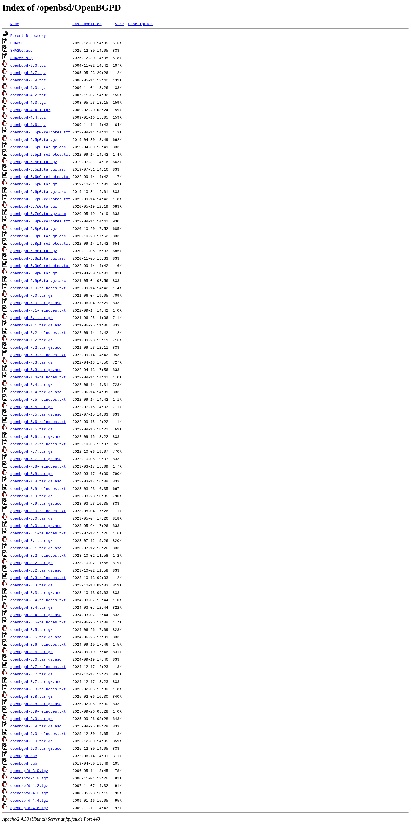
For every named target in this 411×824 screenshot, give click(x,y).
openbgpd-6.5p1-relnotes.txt (40, 154)
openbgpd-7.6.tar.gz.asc (35, 436)
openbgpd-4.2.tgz (28, 94)
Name (14, 23)
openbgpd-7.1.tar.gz (31, 317)
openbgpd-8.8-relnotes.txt (38, 688)
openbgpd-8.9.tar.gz (31, 718)
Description (140, 23)
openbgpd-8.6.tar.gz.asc (35, 659)
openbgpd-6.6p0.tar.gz (33, 184)
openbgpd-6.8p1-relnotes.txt (40, 243)
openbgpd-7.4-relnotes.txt (38, 377)
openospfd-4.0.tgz (29, 778)
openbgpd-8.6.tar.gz (31, 651)
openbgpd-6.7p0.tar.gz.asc (38, 213)
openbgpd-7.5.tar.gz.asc (35, 414)
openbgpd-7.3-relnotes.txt (38, 354)
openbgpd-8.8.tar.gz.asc (35, 703)
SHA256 (17, 42)
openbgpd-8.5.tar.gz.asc (35, 636)
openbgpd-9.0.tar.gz (31, 740)
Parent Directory (28, 35)
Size (119, 23)
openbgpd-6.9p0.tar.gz (33, 273)
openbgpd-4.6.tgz (28, 124)
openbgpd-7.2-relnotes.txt (38, 332)
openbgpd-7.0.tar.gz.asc (35, 302)
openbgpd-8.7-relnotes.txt (38, 666)
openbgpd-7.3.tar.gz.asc (35, 369)
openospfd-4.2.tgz (29, 785)
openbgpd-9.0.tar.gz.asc (35, 748)
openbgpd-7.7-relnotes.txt (38, 443)
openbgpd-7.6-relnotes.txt (38, 421)
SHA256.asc (21, 50)
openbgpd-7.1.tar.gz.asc (35, 325)
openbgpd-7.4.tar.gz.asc (35, 391)
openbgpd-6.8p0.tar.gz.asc (38, 235)
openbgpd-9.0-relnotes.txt (38, 733)
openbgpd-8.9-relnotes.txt (38, 711)
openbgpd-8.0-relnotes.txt (38, 510)
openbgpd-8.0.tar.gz (31, 518)
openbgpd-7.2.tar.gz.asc (35, 347)
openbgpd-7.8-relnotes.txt (38, 466)
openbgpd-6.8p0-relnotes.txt (40, 221)
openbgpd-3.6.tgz (28, 65)
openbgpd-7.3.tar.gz (31, 362)
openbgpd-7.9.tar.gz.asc (35, 503)
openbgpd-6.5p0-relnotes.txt (40, 132)
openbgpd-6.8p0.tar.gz (33, 228)
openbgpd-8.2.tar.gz (31, 562)
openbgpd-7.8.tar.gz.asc (35, 481)
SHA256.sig (21, 57)
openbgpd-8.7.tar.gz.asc (35, 681)
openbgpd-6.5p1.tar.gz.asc (38, 169)
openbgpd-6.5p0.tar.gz (33, 139)
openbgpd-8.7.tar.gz (31, 674)
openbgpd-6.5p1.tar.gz (33, 161)
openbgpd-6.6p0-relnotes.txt (40, 176)
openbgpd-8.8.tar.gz (31, 696)
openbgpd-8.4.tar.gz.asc (35, 614)
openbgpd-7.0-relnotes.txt (38, 287)
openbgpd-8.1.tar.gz (31, 540)
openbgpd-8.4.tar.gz (31, 607)
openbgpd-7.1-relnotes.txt (38, 310)
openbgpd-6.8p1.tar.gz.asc (38, 258)
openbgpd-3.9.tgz (28, 80)
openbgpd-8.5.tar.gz (31, 629)
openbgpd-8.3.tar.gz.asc (35, 592)
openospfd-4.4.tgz (29, 800)
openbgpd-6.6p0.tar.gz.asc (38, 191)
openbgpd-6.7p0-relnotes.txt (40, 198)
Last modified (86, 23)
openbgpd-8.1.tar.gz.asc (35, 547)
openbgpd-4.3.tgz (28, 102)
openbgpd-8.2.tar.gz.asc (35, 570)
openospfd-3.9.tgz (29, 770)
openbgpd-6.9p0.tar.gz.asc (38, 280)
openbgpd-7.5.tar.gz (31, 406)
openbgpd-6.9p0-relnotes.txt (40, 265)
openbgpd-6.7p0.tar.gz (33, 206)
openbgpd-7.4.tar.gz (31, 384)
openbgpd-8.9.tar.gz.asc (35, 726)
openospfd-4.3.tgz (29, 792)
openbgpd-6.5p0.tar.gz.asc (38, 146)
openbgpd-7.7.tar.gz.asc (35, 458)
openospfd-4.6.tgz (29, 807)
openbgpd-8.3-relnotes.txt (38, 577)
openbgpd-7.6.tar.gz (31, 429)
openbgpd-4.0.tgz (28, 87)
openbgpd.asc (23, 755)
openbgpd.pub (23, 763)
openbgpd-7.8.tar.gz (31, 473)
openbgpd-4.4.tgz (28, 117)
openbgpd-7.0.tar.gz (31, 295)
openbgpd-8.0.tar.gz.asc (35, 525)
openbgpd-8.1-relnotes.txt (38, 533)
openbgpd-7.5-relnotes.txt (38, 399)
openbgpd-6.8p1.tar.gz (33, 250)
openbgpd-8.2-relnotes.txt (38, 555)
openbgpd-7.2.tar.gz (31, 339)
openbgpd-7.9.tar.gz (31, 495)
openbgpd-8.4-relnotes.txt (38, 599)
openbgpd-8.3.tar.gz (31, 585)
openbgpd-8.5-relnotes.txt (38, 622)
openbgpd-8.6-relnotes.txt (38, 644)
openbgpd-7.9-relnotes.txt (38, 488)
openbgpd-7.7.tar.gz (31, 451)
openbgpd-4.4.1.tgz (30, 109)
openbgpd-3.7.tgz (28, 72)
